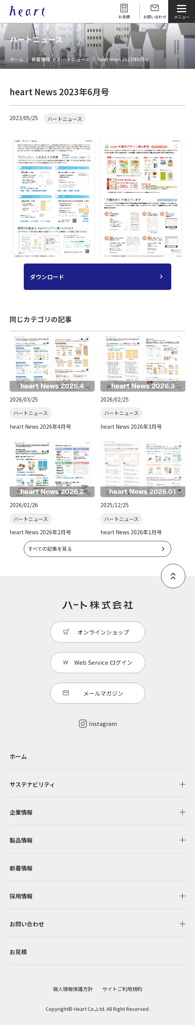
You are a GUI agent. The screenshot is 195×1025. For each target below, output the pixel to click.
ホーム (16, 59)
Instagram (103, 723)
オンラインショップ (103, 632)
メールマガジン (103, 693)
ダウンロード (47, 277)
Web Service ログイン (103, 662)
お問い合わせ (154, 17)
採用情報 (21, 896)
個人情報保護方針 (73, 988)
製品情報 (21, 840)
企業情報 (21, 812)
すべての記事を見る (50, 548)
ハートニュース (74, 59)
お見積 (124, 17)
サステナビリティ (32, 784)
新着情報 (40, 59)
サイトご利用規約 (122, 988)
